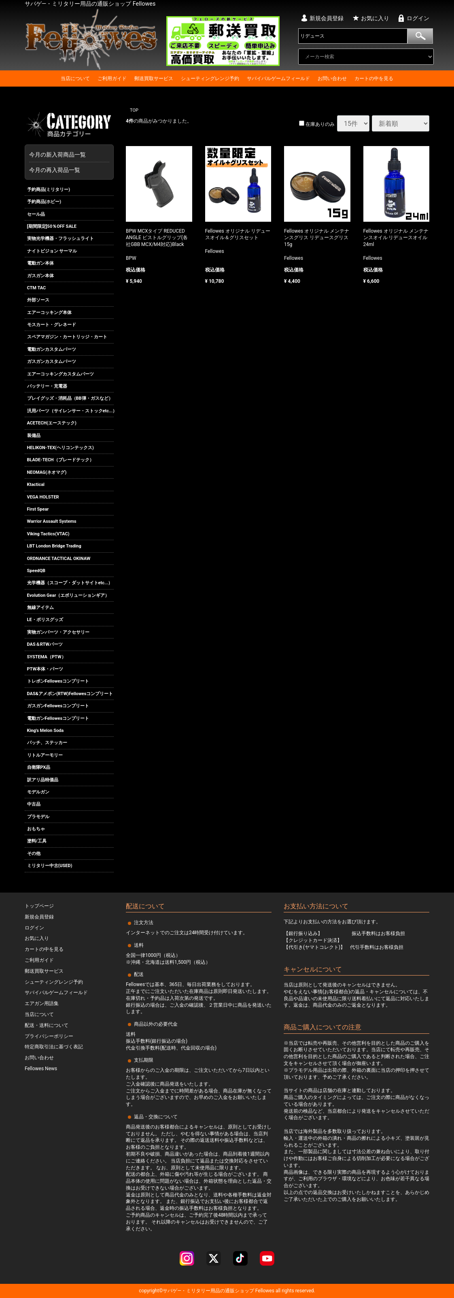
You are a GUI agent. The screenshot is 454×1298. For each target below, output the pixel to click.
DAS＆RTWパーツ (45, 644)
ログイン (418, 18)
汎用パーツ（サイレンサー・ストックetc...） (70, 411)
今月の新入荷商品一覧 (67, 154)
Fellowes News (41, 1068)
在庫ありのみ (317, 124)
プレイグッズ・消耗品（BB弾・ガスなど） (70, 398)
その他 (33, 853)
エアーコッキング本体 (49, 312)
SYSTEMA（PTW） (46, 657)
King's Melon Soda (45, 730)
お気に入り (375, 18)
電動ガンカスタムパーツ (51, 349)
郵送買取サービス (153, 78)
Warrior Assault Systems (51, 521)
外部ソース (38, 300)
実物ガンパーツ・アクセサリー (58, 632)
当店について (75, 78)
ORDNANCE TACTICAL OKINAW (59, 558)
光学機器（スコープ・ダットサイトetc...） (70, 582)
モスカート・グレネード (51, 324)
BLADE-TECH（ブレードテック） (60, 460)
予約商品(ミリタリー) (48, 189)
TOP (134, 110)
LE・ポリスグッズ (45, 620)
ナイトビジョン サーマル (52, 251)
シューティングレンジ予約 (210, 78)
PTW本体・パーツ (45, 669)
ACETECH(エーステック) (51, 423)
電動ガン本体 (40, 263)
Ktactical (36, 484)
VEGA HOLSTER (43, 497)
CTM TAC (36, 288)
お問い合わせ (332, 78)
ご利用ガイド (112, 78)
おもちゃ (36, 828)
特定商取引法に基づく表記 (54, 1047)
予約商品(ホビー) (44, 201)
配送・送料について (46, 1025)
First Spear (38, 509)
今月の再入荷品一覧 (54, 170)
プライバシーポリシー (49, 1036)
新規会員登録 (327, 18)
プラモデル (38, 816)
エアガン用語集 (42, 1003)
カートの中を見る (373, 78)
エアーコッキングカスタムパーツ (60, 374)
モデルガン (38, 792)
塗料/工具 (37, 841)
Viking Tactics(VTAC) (48, 534)
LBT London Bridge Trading (54, 546)
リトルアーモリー (45, 755)
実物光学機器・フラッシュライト (60, 238)
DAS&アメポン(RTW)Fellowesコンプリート (70, 693)
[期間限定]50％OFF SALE (51, 226)
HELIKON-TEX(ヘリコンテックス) (60, 447)
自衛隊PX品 (39, 767)
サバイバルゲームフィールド (278, 78)
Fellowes (264, 1291)
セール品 (36, 214)
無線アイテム (40, 607)
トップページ (39, 906)
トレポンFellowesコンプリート (58, 681)
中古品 (33, 804)
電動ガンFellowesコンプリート (58, 718)
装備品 (33, 435)
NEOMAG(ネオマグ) (47, 472)
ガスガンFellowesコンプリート (58, 705)
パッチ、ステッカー (47, 742)
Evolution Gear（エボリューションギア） (68, 595)
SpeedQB (36, 570)
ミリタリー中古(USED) (49, 865)
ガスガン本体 (40, 275)
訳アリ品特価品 (42, 780)
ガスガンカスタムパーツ (51, 361)
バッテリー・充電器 (47, 386)
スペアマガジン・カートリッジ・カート (67, 337)
